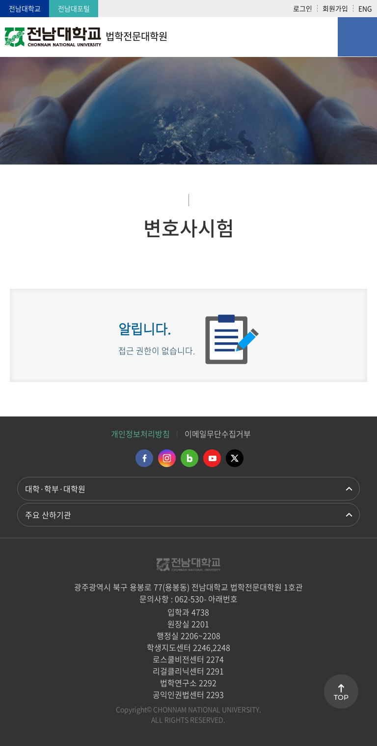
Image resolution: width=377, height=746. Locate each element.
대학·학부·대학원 (55, 489)
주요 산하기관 (48, 515)
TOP (341, 697)
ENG (365, 8)
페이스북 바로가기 (144, 458)
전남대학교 (25, 8)
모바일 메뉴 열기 (357, 36)
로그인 (302, 8)
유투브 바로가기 (212, 458)
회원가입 (335, 8)
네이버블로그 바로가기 (189, 458)
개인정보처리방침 (140, 434)
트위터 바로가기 (234, 458)
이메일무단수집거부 (218, 434)
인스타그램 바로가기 (167, 458)
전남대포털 (74, 8)
